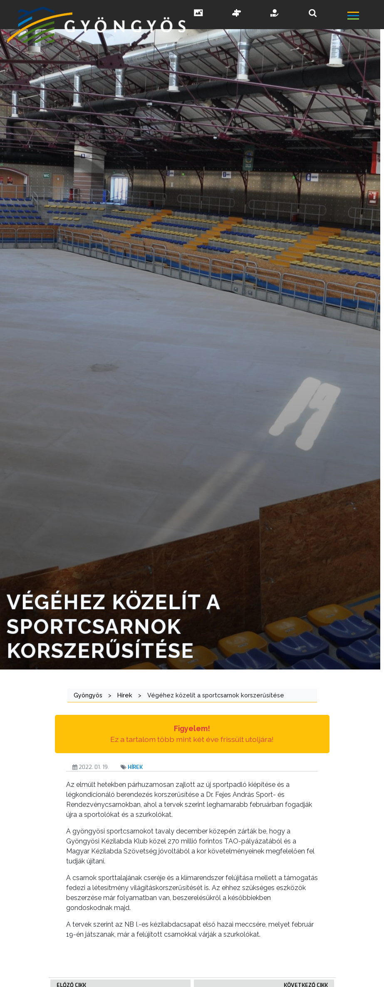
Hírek (135, 767)
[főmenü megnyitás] (365, 16)
